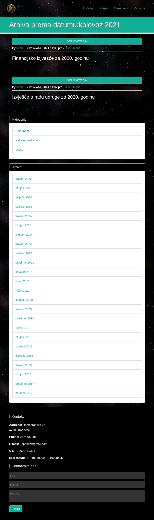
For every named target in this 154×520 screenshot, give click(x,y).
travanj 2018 (24, 365)
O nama (139, 8)
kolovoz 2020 (24, 299)
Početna (88, 8)
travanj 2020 (24, 309)
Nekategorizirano (27, 140)
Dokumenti (121, 8)
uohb (19, 48)
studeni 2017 (24, 393)
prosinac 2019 (25, 318)
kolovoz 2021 (24, 272)
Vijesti (104, 8)
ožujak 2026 (23, 188)
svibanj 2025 (24, 206)
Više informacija (77, 41)
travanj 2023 (24, 243)
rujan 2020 (23, 290)
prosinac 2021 (25, 262)
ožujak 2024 (23, 225)
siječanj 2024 (24, 234)
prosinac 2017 (25, 383)
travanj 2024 (24, 216)
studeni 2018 (24, 346)
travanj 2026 (24, 178)
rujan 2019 (23, 327)
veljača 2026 (24, 197)
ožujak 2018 (23, 374)
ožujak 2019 (23, 337)
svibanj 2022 (24, 253)
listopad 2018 (24, 355)
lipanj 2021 (23, 281)
